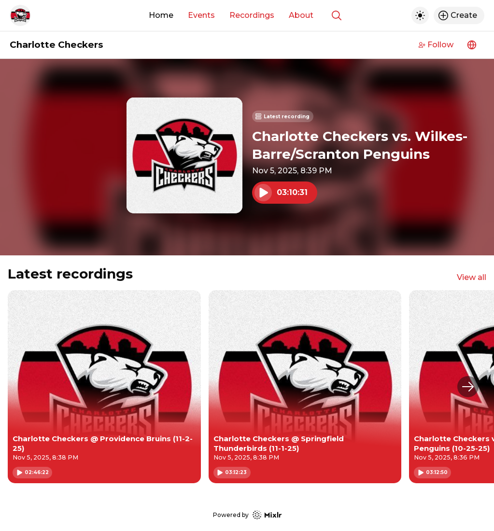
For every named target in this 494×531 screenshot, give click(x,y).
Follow (436, 44)
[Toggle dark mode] (420, 15)
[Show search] (336, 15)
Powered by (247, 514)
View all (471, 277)
